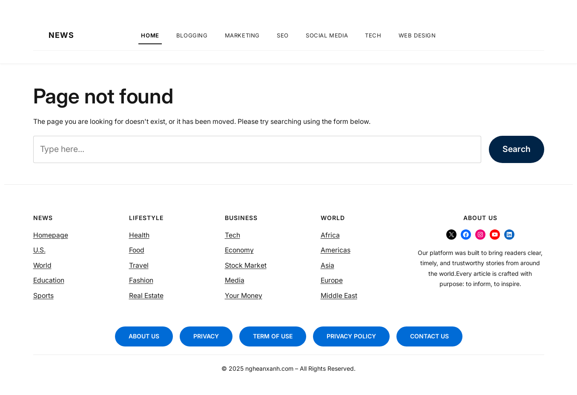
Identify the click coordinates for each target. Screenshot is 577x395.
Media (234, 280)
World (42, 265)
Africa (330, 235)
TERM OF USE (273, 336)
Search (516, 149)
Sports (43, 296)
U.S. (39, 250)
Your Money (243, 296)
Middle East (339, 296)
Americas (335, 250)
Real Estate (146, 296)
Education (48, 280)
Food (136, 250)
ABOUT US (144, 336)
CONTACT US (429, 336)
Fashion (141, 280)
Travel (139, 265)
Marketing (242, 35)
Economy (239, 250)
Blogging (192, 35)
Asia (327, 265)
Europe (332, 280)
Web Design (417, 35)
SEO (283, 35)
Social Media (327, 35)
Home (150, 35)
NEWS (61, 35)
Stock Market (246, 265)
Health (139, 235)
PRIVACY (206, 336)
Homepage (50, 235)
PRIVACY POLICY (351, 336)
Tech (373, 35)
